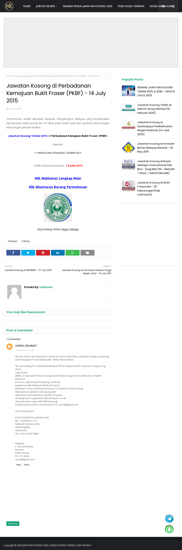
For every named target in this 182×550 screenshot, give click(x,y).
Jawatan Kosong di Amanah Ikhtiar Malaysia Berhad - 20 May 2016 (155, 147)
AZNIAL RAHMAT (26, 346)
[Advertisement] (91, 42)
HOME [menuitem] (27, 6)
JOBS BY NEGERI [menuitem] (45, 6)
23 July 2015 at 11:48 (24, 350)
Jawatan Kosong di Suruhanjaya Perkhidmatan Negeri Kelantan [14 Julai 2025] (154, 128)
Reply (18, 464)
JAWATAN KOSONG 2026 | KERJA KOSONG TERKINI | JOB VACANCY (56, 545)
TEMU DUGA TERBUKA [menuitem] (130, 6)
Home (9, 76)
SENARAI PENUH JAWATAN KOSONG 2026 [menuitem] (87, 6)
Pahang (25, 241)
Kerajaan (19, 76)
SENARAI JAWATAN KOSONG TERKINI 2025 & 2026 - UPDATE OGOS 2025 (156, 91)
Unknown (46, 287)
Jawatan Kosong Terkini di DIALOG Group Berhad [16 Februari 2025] (154, 109)
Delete (26, 464)
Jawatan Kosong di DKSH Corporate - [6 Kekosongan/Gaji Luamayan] (153, 188)
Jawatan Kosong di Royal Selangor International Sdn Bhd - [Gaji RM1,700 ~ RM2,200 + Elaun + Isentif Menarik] (156, 167)
